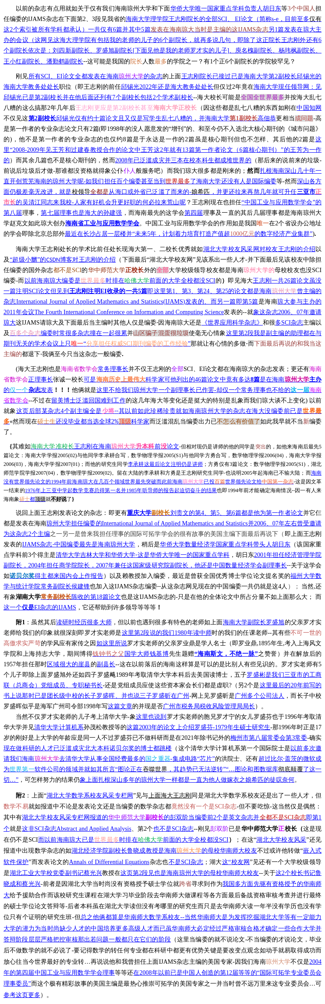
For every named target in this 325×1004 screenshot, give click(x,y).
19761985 (121, 490)
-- (162, 192)
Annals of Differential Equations (109, 862)
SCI (120, 280)
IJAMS (40, 607)
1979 (198, 727)
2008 (183, 160)
